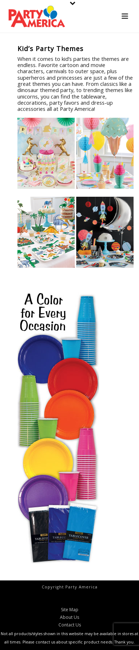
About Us (69, 617)
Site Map (69, 610)
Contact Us (69, 625)
